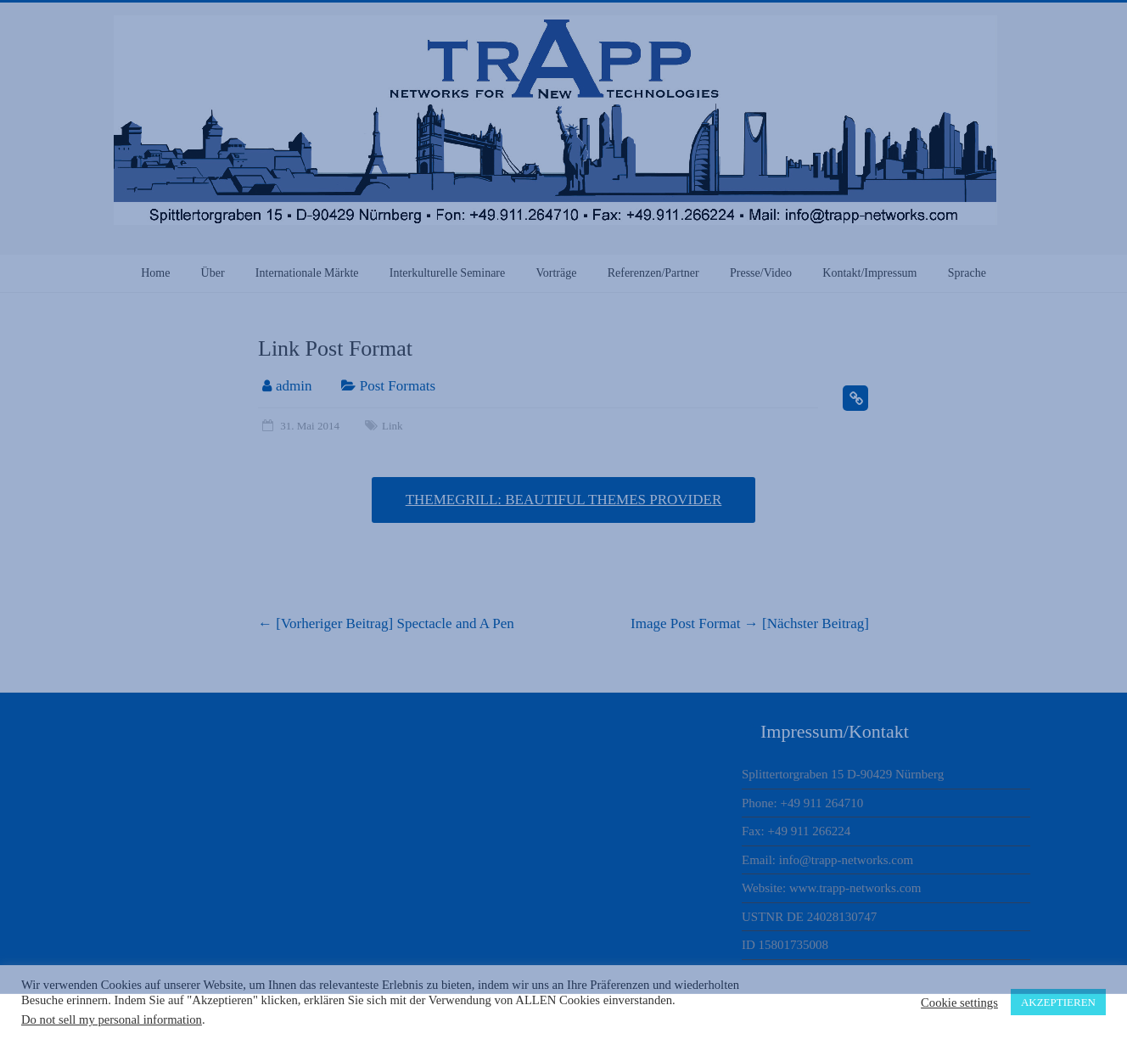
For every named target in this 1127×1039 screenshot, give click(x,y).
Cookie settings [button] (959, 1002)
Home (155, 273)
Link (392, 425)
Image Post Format (750, 623)
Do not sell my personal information (111, 1019)
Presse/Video (761, 273)
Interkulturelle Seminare (447, 273)
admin (294, 386)
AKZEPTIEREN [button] (1058, 1002)
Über (213, 273)
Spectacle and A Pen (386, 623)
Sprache (967, 273)
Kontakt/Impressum (869, 273)
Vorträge (555, 273)
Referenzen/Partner (653, 273)
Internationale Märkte (307, 273)
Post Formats (397, 386)
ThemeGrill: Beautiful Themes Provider (564, 499)
